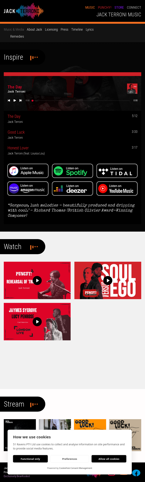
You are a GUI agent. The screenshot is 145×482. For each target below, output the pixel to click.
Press (64, 29)
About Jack (34, 29)
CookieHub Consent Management (75, 468)
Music (90, 7)
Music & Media (14, 29)
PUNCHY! (104, 7)
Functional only (30, 459)
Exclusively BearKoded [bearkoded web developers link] (17, 476)
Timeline (77, 29)
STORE (119, 7)
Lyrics (90, 29)
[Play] (37, 280)
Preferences (69, 459)
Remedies (17, 36)
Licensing (51, 29)
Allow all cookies (109, 459)
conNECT (134, 7)
